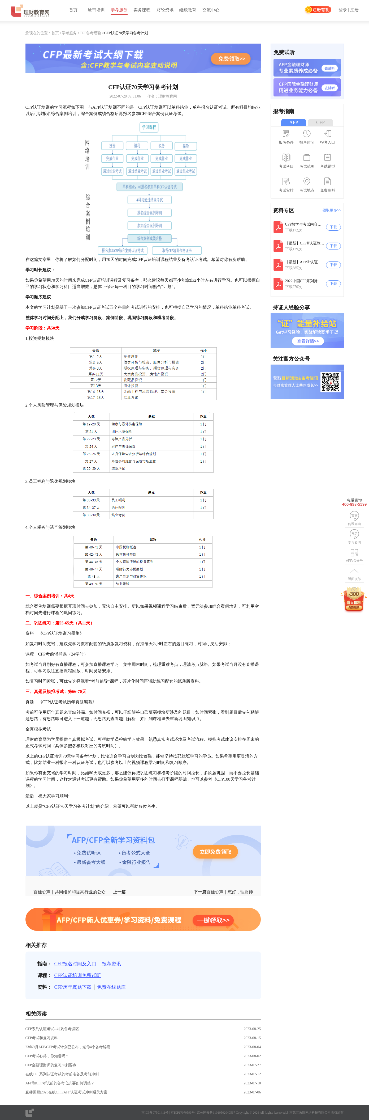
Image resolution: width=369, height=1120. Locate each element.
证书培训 (96, 9)
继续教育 (187, 10)
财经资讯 (165, 9)
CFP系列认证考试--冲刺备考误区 (52, 1029)
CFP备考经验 (90, 33)
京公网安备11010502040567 (216, 1112)
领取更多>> (331, 210)
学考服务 (119, 9)
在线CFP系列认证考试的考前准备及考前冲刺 (62, 1074)
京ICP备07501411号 (154, 1112)
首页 (73, 10)
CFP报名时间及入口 (75, 963)
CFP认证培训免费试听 (77, 975)
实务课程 (141, 10)
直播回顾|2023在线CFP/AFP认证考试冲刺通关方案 (66, 1092)
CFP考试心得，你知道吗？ (47, 1056)
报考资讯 (111, 963)
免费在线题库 (111, 987)
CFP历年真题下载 (73, 987)
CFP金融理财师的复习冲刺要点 (51, 1065)
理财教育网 (36, 739)
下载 (333, 227)
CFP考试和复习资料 (41, 1038)
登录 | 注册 (348, 10)
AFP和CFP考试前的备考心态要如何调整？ (60, 1083)
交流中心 (210, 10)
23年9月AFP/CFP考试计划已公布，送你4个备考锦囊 (67, 1047)
